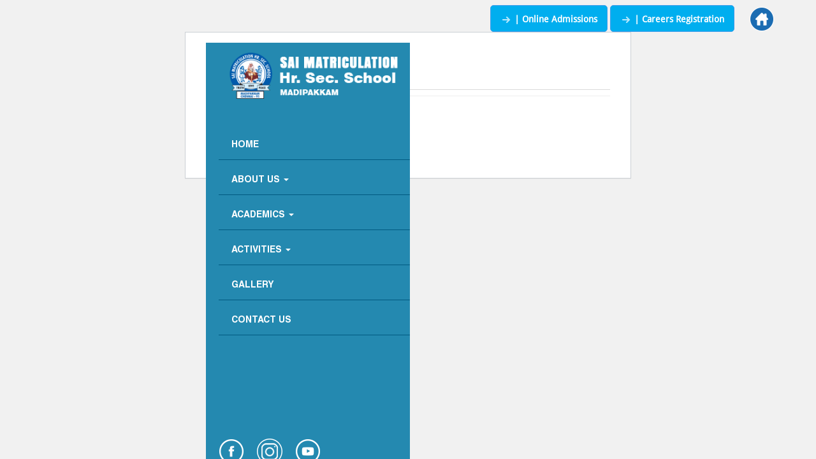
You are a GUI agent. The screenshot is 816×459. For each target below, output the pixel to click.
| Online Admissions (548, 19)
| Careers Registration (672, 19)
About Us (260, 180)
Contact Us (261, 320)
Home (245, 145)
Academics (262, 215)
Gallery (252, 285)
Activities (261, 250)
